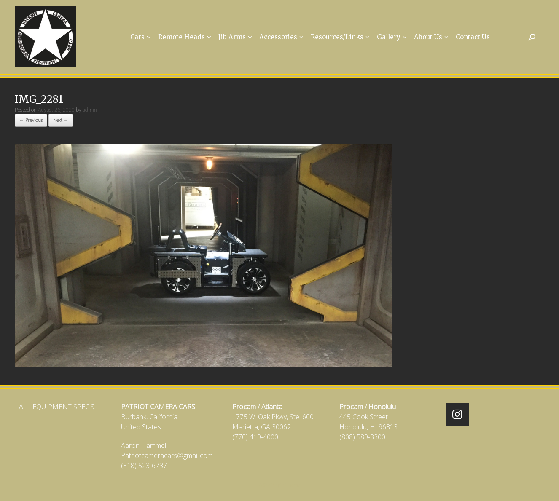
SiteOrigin (274, 485)
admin (90, 109)
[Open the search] (531, 37)
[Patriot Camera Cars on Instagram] (457, 414)
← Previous (31, 120)
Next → (60, 120)
